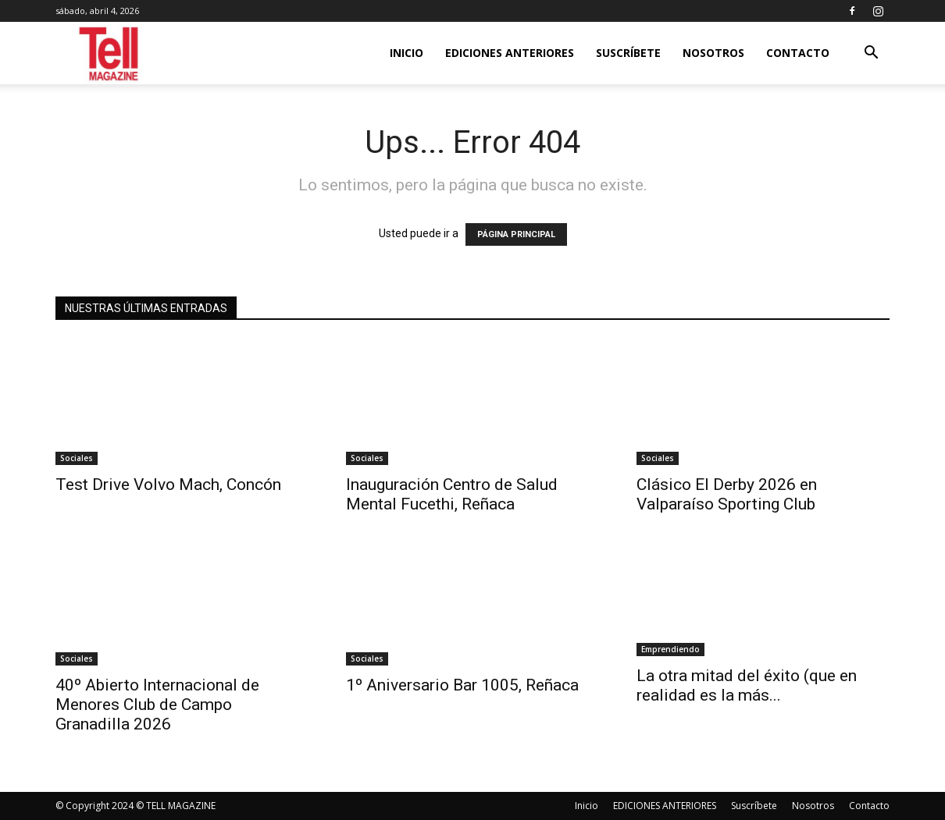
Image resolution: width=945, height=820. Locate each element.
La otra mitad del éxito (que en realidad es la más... (747, 685)
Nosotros (713, 52)
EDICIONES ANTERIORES (509, 52)
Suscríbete (628, 52)
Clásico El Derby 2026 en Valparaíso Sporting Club (727, 494)
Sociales (76, 458)
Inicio (406, 52)
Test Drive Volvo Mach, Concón (168, 484)
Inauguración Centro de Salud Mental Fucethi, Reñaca (452, 494)
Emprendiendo (670, 649)
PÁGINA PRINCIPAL (516, 234)
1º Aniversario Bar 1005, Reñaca (462, 685)
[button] (871, 54)
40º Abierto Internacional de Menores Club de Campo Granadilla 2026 (157, 704)
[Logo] (109, 53)
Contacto (797, 52)
